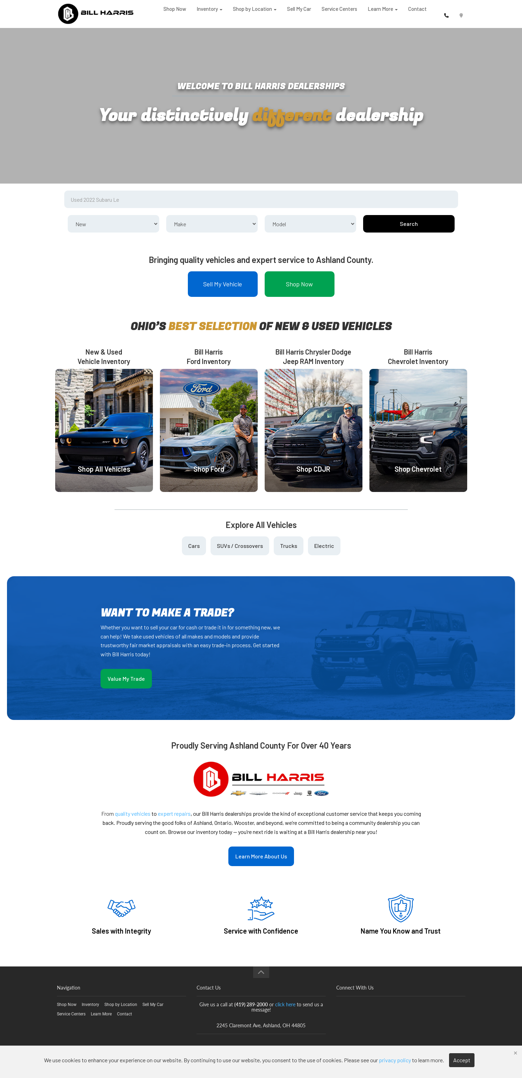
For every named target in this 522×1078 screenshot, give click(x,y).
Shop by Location (255, 14)
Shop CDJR (313, 469)
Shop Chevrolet (418, 469)
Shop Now (174, 14)
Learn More (383, 14)
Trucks (288, 545)
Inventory (209, 14)
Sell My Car (299, 14)
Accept (461, 1060)
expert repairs (174, 813)
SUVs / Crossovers (240, 545)
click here (285, 1004)
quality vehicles (132, 813)
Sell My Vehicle (222, 284)
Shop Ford (208, 469)
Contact (417, 14)
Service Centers (339, 14)
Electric (324, 545)
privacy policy (395, 1060)
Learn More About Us (261, 856)
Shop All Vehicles (104, 469)
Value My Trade (126, 678)
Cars (194, 545)
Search (409, 223)
